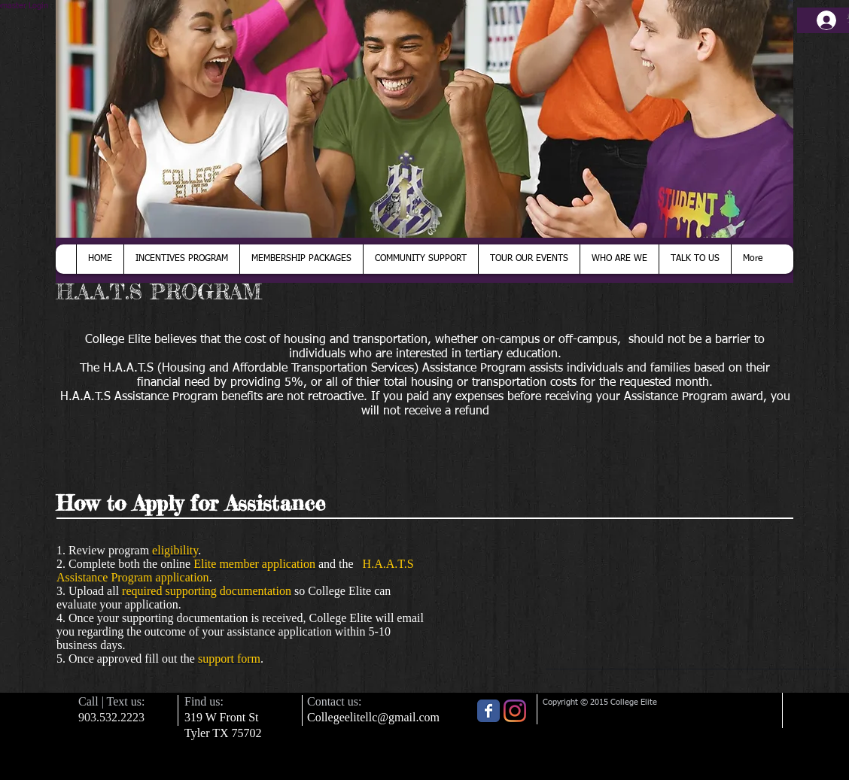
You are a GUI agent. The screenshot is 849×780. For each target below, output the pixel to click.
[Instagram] (515, 711)
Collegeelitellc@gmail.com (373, 717)
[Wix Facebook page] (488, 711)
